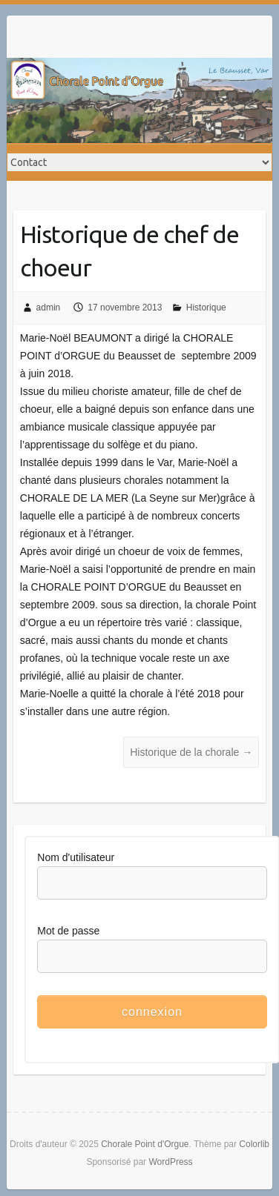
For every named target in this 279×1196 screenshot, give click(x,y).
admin (48, 307)
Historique (206, 307)
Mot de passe (68, 931)
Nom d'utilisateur (75, 857)
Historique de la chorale (191, 752)
